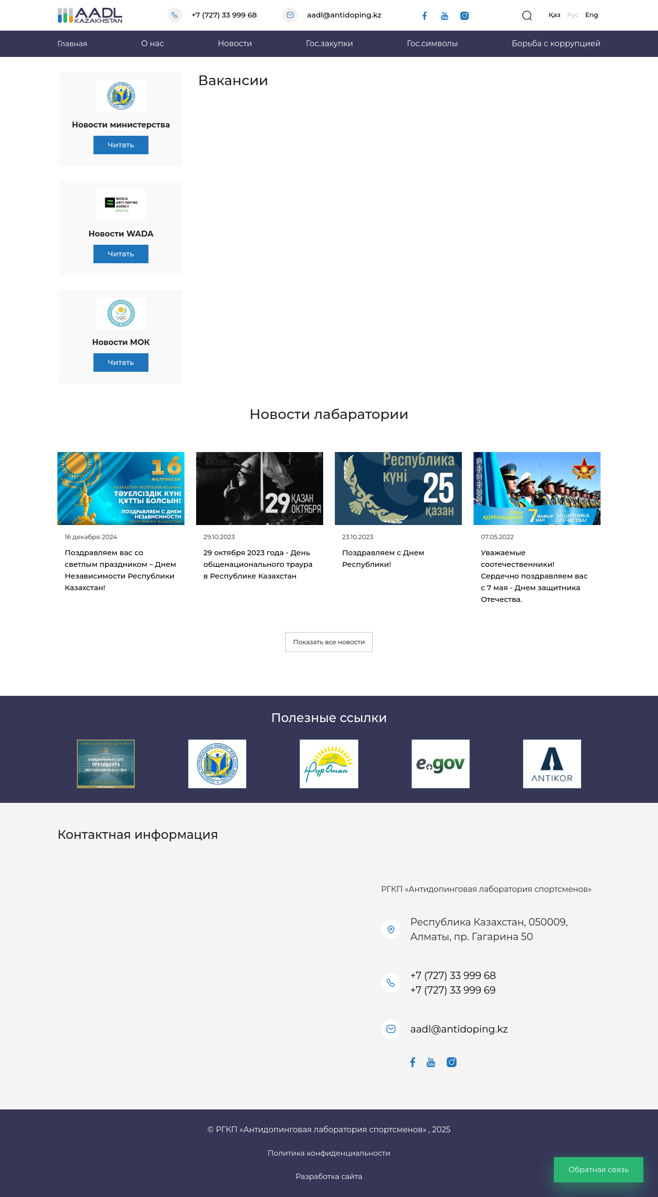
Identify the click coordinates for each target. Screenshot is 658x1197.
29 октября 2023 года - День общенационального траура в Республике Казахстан (257, 564)
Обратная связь (598, 1169)
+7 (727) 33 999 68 (224, 14)
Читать (121, 144)
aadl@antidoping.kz (344, 14)
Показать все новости (329, 642)
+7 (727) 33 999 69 (452, 990)
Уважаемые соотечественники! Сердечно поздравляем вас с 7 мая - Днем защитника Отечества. (534, 576)
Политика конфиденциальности (329, 1153)
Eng (591, 14)
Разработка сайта (329, 1176)
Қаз (554, 14)
